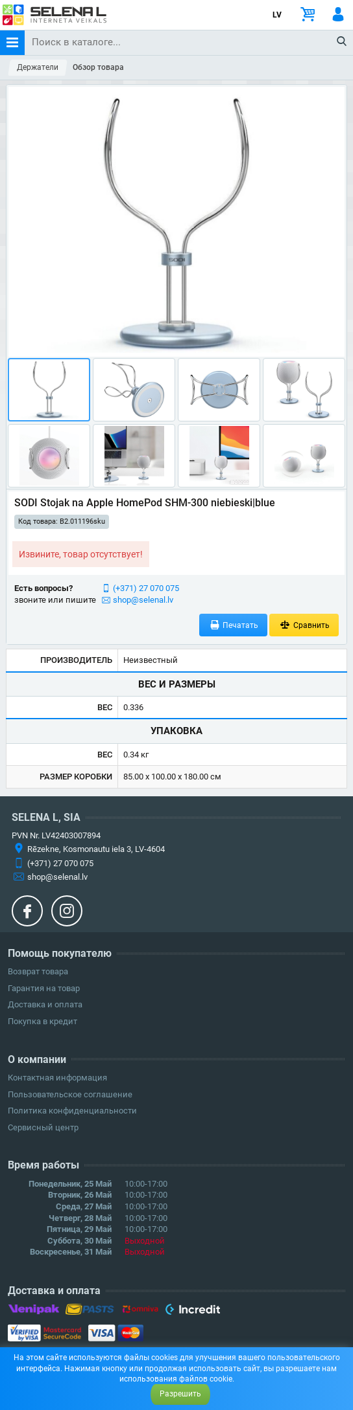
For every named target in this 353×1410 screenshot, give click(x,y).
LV (277, 14)
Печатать (233, 625)
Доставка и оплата (45, 1004)
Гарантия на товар (44, 988)
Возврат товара (38, 971)
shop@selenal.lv (143, 600)
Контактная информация (57, 1077)
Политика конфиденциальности (72, 1110)
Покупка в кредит (42, 1021)
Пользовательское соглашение (70, 1094)
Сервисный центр (43, 1127)
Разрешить (180, 1393)
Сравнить (304, 625)
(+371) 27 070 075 (146, 588)
